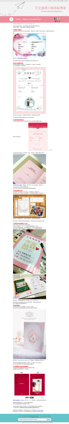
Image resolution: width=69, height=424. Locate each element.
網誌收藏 (56, 11)
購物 (62, 0)
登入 (54, 0)
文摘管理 (48, 11)
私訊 (66, 0)
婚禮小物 (31, 409)
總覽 (42, 11)
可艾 (32, 184)
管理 (58, 0)
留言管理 (52, 11)
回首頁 (50, 0)
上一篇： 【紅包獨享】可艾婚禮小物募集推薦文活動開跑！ (29, 415)
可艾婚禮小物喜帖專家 (50, 8)
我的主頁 (45, 11)
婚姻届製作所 (19, 218)
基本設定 (60, 11)
